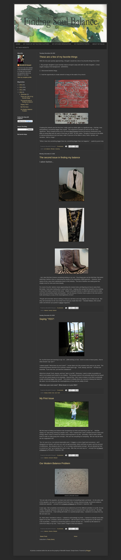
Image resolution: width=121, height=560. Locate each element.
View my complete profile (24, 77)
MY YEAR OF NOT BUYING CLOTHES (36, 44)
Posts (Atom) (50, 539)
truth (59, 392)
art (45, 149)
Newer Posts (43, 536)
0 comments (60, 146)
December (24, 94)
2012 (21, 87)
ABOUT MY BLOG (98, 44)
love (53, 392)
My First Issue (47, 398)
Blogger (88, 550)
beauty (50, 310)
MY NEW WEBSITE (22, 47)
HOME (18, 44)
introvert (51, 457)
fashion (55, 310)
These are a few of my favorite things (58, 57)
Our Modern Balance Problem (55, 463)
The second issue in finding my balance (60, 157)
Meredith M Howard (25, 65)
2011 (21, 90)
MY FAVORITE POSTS (81, 44)
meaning (57, 149)
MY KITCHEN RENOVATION (61, 44)
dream (50, 392)
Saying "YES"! (47, 319)
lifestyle (53, 149)
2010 (21, 92)
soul (56, 392)
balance (48, 149)
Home (75, 536)
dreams (51, 531)
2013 (21, 85)
